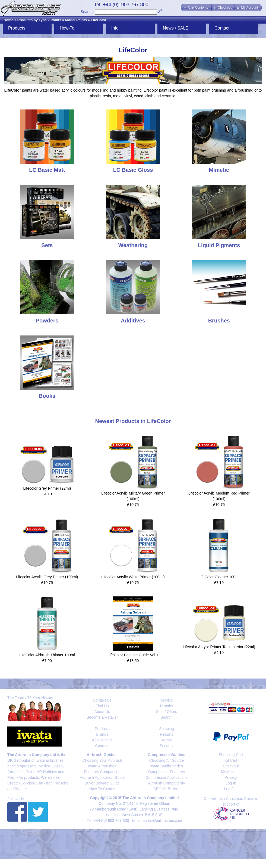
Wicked (29, 783)
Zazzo (57, 766)
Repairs (166, 706)
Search (87, 11)
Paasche (60, 783)
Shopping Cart (231, 755)
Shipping (166, 728)
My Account (230, 772)
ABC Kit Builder (166, 789)
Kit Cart (230, 760)
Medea (44, 766)
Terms (166, 740)
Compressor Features (166, 772)
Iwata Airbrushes (102, 766)
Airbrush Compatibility (166, 783)
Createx (14, 783)
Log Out (231, 789)
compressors (25, 766)
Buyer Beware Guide (102, 783)
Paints (55, 20)
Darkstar (44, 783)
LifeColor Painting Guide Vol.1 (133, 655)
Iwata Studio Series (166, 766)
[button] (196, 7)
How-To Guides (102, 789)
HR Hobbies (46, 772)
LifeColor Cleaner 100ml (218, 577)
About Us (102, 711)
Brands (102, 734)
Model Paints (76, 20)
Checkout (231, 766)
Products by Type (32, 20)
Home (8, 20)
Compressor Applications (166, 777)
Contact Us (102, 700)
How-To (67, 28)
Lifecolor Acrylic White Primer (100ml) (132, 577)
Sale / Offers (166, 711)
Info (115, 28)
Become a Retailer (102, 717)
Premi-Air (15, 777)
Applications (102, 740)
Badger (21, 789)
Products (16, 28)
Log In (231, 783)
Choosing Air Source (166, 760)
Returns (166, 734)
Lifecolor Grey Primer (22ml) (47, 488)
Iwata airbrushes (50, 760)
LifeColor (98, 20)
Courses (102, 746)
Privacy (231, 777)
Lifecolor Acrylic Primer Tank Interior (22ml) (219, 647)
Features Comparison (102, 772)
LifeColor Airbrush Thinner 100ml (47, 655)
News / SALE (175, 28)
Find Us (102, 706)
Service (166, 700)
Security (166, 746)
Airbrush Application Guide (102, 777)
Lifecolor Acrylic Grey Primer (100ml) (47, 577)
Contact (221, 28)
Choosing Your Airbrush (102, 760)
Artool (12, 772)
